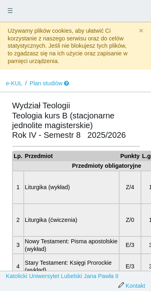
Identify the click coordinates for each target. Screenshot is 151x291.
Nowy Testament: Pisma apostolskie (71, 241)
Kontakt (135, 286)
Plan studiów (46, 83)
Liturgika (36, 187)
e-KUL (14, 83)
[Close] (141, 31)
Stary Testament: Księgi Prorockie (68, 262)
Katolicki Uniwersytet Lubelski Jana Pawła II (62, 276)
